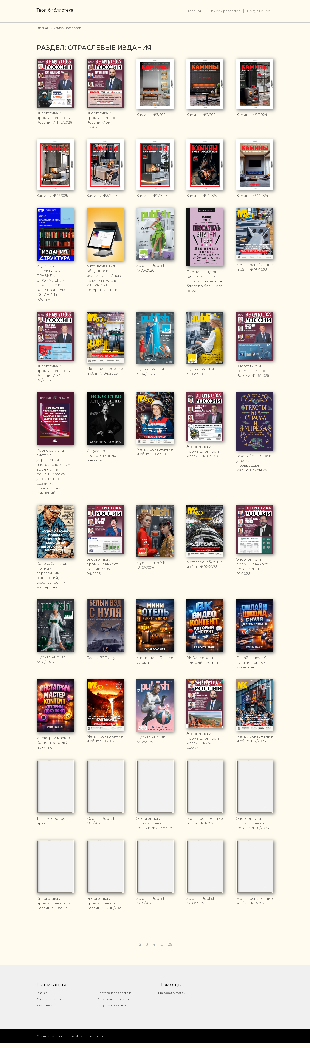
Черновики (44, 1005)
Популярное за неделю (114, 999)
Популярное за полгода (114, 992)
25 (170, 944)
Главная (195, 11)
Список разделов (224, 11)
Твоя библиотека (55, 10)
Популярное (258, 11)
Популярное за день (112, 1005)
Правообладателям (171, 992)
